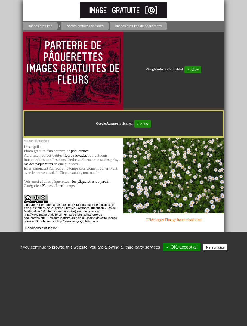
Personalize (215, 247)
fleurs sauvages (75, 155)
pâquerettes (79, 151)
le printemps (65, 186)
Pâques (47, 186)
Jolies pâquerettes (55, 181)
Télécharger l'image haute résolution (174, 220)
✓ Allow (193, 70)
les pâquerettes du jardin (90, 181)
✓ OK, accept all (182, 247)
